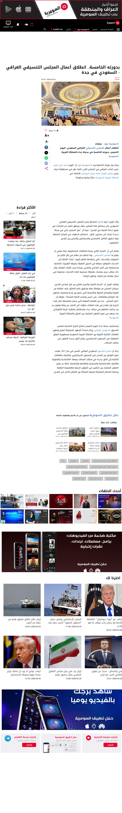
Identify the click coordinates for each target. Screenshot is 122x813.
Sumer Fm (57, 29)
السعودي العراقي (102, 330)
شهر (33, 217)
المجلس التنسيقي (95, 148)
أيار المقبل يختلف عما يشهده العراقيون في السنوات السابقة (21, 243)
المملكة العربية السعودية (107, 178)
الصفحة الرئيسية (107, 29)
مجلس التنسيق (104, 351)
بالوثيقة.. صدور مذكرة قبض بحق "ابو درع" (20, 307)
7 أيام (11, 213)
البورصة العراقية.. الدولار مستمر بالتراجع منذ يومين (20, 339)
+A (47, 135)
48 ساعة (23, 213)
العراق (100, 222)
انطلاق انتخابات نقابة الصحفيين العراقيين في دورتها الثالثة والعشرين (62, 434)
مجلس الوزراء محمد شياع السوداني (97, 173)
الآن (33, 213)
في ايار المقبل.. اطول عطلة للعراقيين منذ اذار (22, 275)
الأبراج (68, 29)
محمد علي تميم (61, 165)
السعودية (114, 156)
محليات (9, 237)
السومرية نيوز (81, 29)
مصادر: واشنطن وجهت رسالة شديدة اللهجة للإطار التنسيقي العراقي (93, 448)
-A (46, 141)
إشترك (29, 745)
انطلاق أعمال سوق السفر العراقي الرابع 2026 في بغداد (93, 432)
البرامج (95, 29)
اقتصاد (9, 333)
